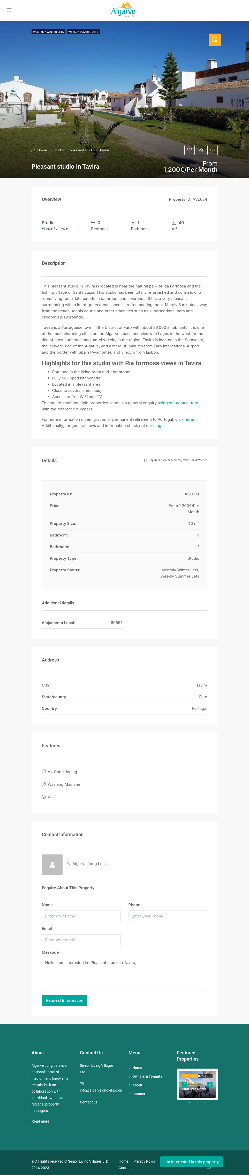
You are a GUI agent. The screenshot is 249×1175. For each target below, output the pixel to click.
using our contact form (178, 402)
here (189, 419)
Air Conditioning (62, 771)
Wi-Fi (53, 793)
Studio (59, 150)
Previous (184, 1080)
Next (210, 1080)
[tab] (215, 40)
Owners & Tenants (147, 1072)
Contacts (126, 1164)
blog (157, 425)
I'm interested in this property (191, 1161)
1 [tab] (192, 1100)
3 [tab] (207, 1100)
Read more (40, 1117)
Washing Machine (64, 782)
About (137, 1081)
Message (50, 948)
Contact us (88, 1098)
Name (47, 901)
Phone (134, 901)
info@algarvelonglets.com (101, 1086)
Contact (138, 1090)
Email (47, 924)
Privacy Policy (144, 1157)
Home (42, 150)
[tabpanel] (197, 1080)
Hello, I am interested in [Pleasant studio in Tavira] (124, 970)
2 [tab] (199, 1100)
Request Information (65, 996)
